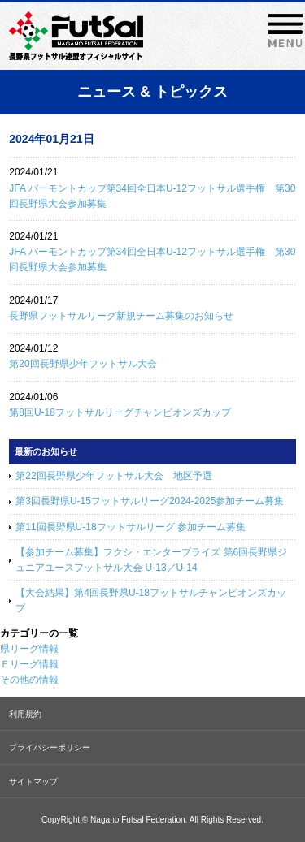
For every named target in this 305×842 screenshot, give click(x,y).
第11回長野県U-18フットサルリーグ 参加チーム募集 (130, 527)
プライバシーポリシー (49, 747)
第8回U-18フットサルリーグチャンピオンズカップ (120, 412)
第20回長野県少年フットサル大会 (82, 363)
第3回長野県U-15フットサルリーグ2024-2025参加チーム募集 (149, 501)
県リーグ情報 (29, 648)
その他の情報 (29, 679)
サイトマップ (33, 781)
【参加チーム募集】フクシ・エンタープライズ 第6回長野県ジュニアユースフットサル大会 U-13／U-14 (151, 559)
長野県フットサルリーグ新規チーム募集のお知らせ (121, 316)
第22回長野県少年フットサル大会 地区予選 (113, 475)
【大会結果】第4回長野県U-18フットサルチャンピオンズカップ (150, 600)
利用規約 (25, 714)
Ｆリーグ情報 (29, 664)
